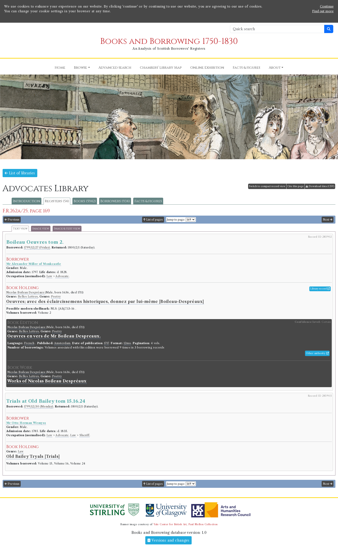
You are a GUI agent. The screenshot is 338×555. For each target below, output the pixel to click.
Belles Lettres (28, 296)
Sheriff (84, 435)
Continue (327, 6)
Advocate (62, 276)
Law (49, 276)
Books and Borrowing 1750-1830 (169, 41)
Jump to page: (176, 219)
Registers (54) (57, 201)
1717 (106, 343)
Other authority (317, 353)
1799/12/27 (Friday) (37, 247)
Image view (40, 229)
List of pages (153, 219)
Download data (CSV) (320, 186)
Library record (320, 288)
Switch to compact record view (267, 186)
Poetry (56, 296)
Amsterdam (62, 343)
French (29, 343)
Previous (12, 219)
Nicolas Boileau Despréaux (25, 292)
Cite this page (295, 186)
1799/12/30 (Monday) (38, 406)
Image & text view (67, 229)
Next (327, 219)
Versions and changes (168, 540)
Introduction (26, 201)
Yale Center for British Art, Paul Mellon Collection (185, 524)
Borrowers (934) (115, 201)
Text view (20, 229)
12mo (127, 343)
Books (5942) (85, 201)
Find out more (323, 11)
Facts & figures (148, 201)
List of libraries (20, 173)
